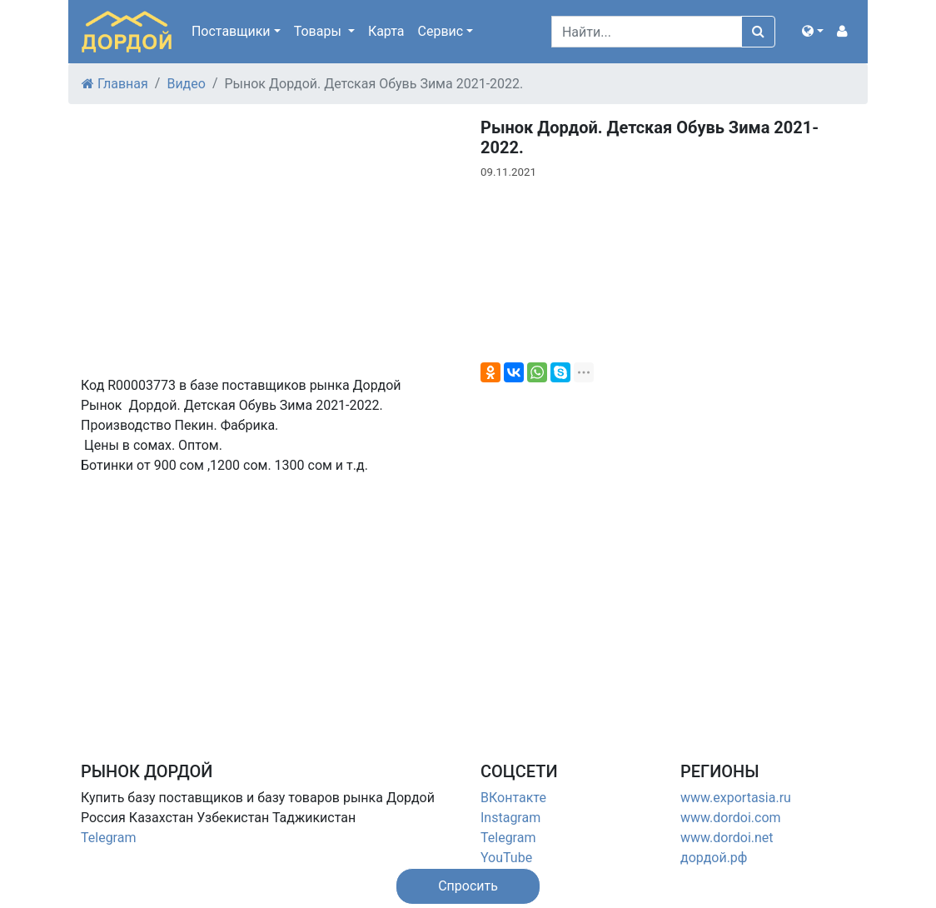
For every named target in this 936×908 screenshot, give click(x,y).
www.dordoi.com (730, 818)
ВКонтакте (513, 798)
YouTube (506, 858)
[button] (812, 31)
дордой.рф (713, 858)
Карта (386, 31)
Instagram (510, 818)
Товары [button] (319, 31)
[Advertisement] (268, 604)
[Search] (646, 31)
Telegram (108, 838)
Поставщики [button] (231, 31)
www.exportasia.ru (735, 798)
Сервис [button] (441, 31)
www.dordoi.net (727, 838)
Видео (186, 84)
